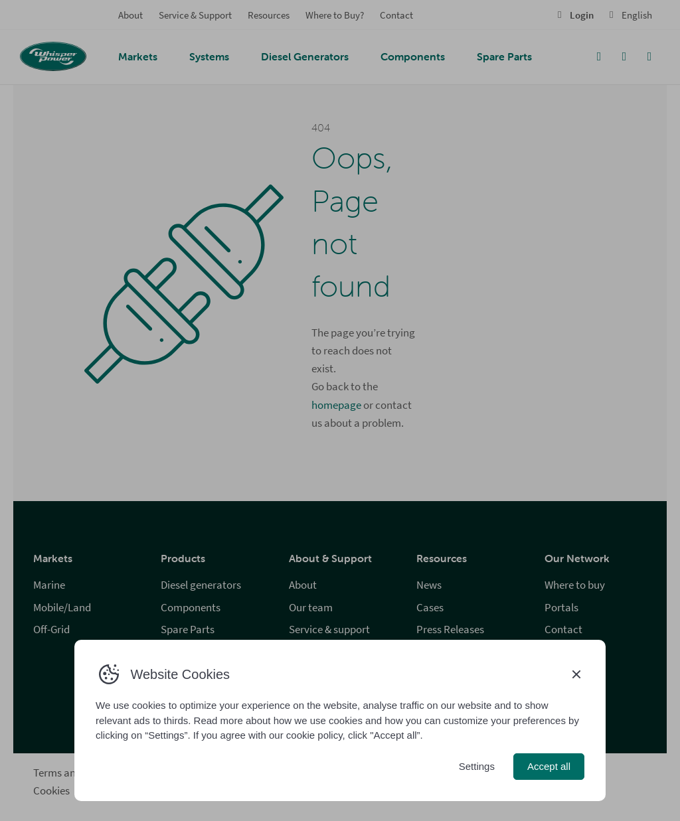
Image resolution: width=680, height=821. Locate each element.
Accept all (548, 766)
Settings (477, 766)
